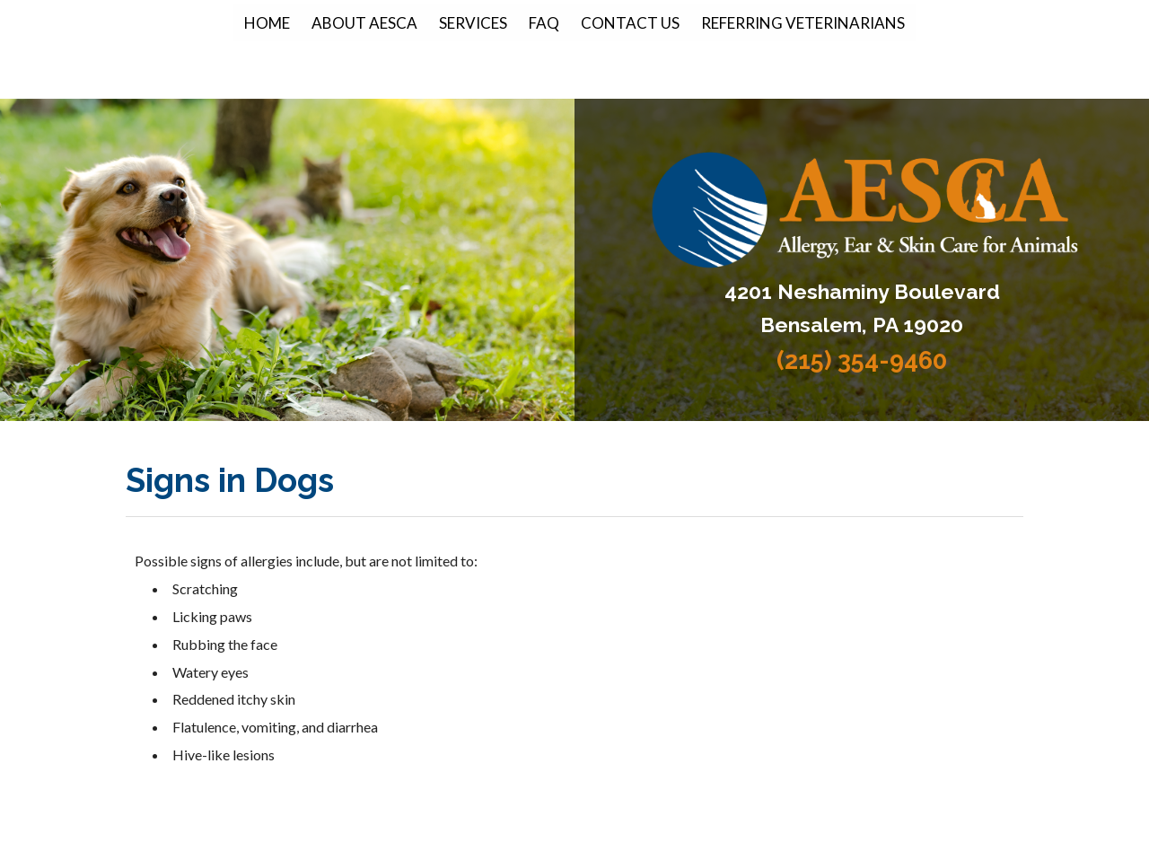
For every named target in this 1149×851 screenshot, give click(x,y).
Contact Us (630, 22)
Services (473, 22)
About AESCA (364, 22)
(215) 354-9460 (861, 360)
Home (267, 22)
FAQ (544, 22)
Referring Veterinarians (803, 22)
